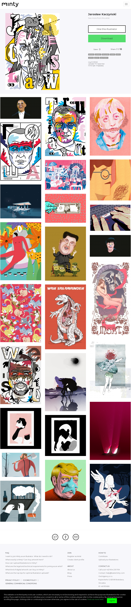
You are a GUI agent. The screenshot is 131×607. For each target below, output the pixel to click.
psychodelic (104, 58)
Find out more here (95, 599)
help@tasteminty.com (115, 573)
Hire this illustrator (107, 29)
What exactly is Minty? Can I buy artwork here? (24, 560)
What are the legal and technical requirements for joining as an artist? (34, 566)
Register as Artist (74, 556)
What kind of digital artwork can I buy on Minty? (24, 570)
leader (112, 54)
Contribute (103, 556)
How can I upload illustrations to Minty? (21, 563)
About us (71, 570)
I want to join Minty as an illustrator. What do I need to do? (28, 556)
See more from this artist (99, 18)
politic (118, 54)
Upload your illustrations (108, 560)
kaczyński (105, 54)
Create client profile (75, 560)
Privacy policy (12, 580)
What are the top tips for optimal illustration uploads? (27, 573)
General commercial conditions (21, 583)
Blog (69, 573)
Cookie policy (30, 580)
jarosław (98, 54)
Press (69, 576)
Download (107, 38)
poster (97, 58)
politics (91, 58)
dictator (91, 54)
